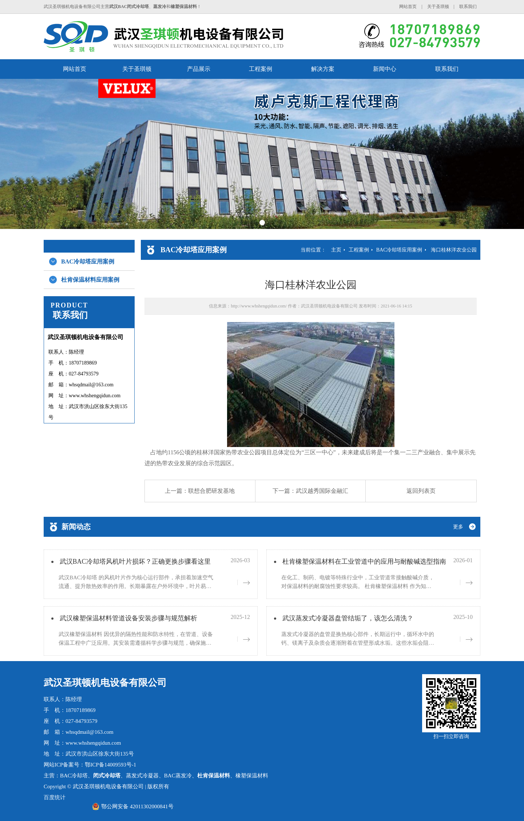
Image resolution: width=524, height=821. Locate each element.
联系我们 (468, 6)
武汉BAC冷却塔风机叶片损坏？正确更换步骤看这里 (135, 561)
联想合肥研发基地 (211, 491)
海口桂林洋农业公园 (454, 250)
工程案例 (260, 69)
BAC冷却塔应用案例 (87, 261)
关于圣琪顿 (438, 6)
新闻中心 (384, 69)
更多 (458, 527)
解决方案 (322, 69)
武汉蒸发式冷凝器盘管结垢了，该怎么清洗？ (347, 618)
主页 (336, 250)
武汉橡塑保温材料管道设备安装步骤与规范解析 (128, 618)
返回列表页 (421, 491)
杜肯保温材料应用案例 (90, 280)
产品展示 (198, 69)
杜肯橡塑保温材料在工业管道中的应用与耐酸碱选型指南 (364, 561)
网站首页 (408, 6)
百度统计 (55, 797)
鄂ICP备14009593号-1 (110, 765)
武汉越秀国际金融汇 (322, 491)
